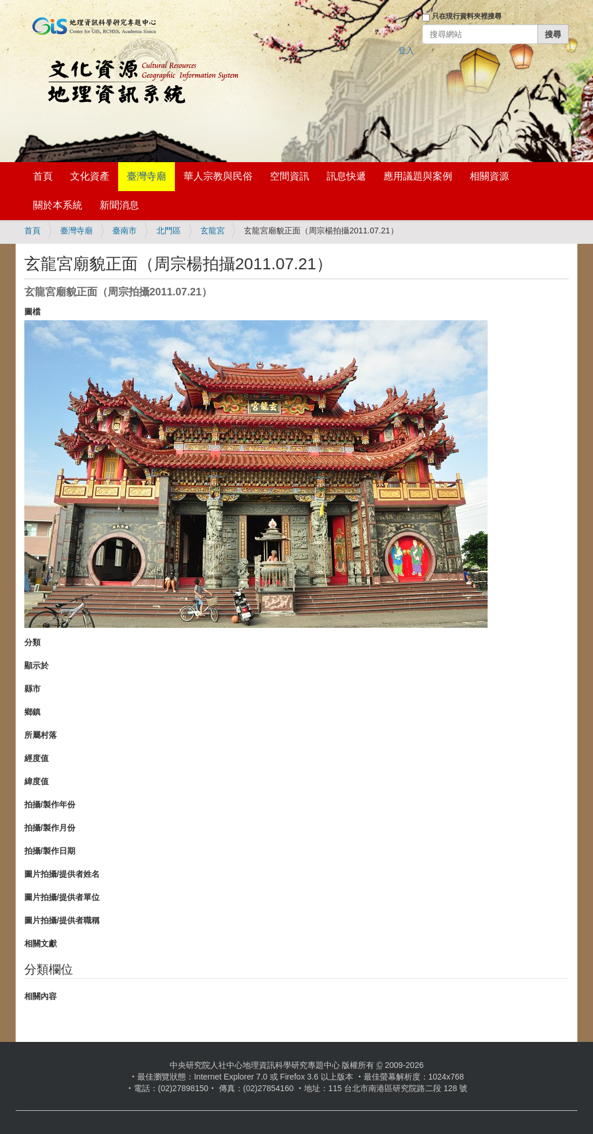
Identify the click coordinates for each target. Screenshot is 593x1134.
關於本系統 (57, 205)
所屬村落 (40, 735)
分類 (32, 642)
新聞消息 (119, 205)
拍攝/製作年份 (49, 804)
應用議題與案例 (417, 176)
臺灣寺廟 (146, 176)
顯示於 (36, 665)
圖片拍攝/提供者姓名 (62, 874)
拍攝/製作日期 (49, 850)
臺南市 (124, 230)
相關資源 (489, 176)
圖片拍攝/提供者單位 (62, 897)
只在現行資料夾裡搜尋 (467, 16)
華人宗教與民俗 (218, 176)
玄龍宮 (212, 230)
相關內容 (40, 996)
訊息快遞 (346, 176)
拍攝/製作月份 (49, 827)
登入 (406, 50)
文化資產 (89, 176)
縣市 (32, 688)
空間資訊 (289, 176)
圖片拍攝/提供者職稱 (62, 920)
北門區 (168, 230)
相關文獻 (40, 943)
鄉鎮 (32, 711)
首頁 (43, 176)
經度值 (36, 758)
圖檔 (32, 311)
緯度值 (36, 781)
